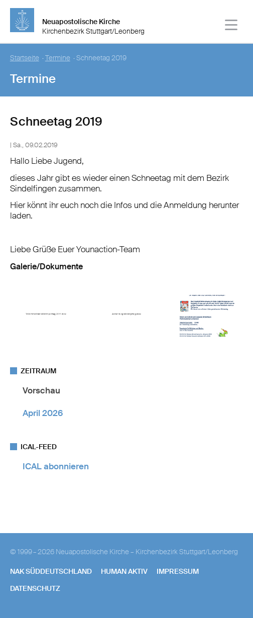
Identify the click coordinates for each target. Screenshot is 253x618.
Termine (57, 58)
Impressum (178, 571)
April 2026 (43, 413)
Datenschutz (35, 588)
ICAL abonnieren (56, 466)
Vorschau (41, 390)
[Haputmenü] (231, 26)
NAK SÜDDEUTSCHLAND (51, 571)
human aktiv (124, 571)
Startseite (24, 58)
